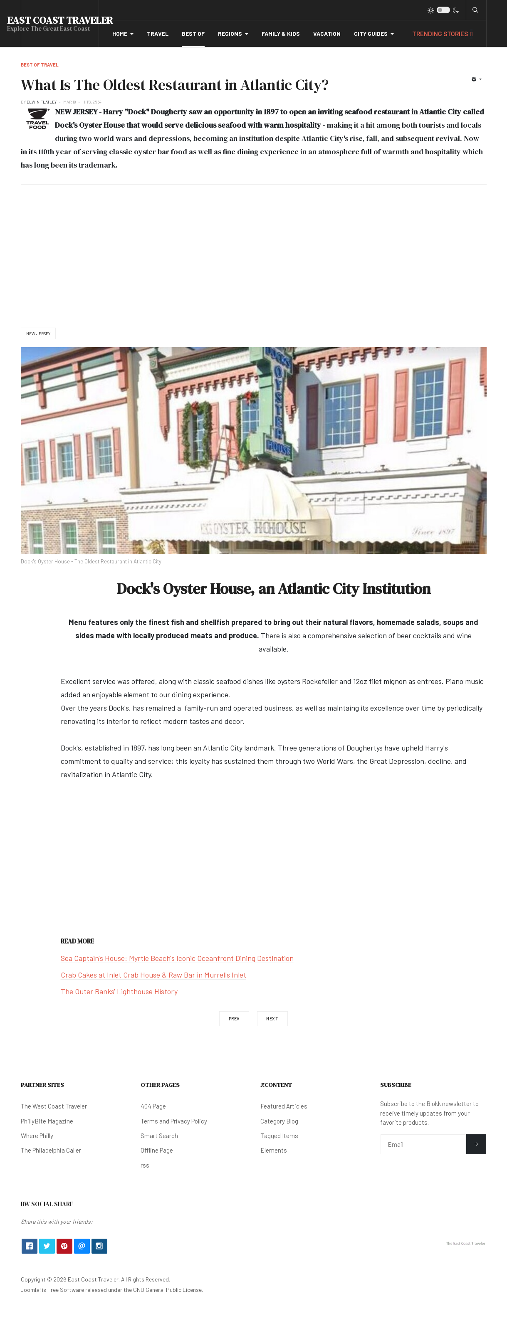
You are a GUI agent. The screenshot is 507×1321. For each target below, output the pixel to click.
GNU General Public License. (168, 1289)
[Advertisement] (254, 256)
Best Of (193, 33)
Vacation (327, 33)
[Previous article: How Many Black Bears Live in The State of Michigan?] (234, 1018)
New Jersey (38, 333)
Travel (157, 33)
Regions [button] (233, 33)
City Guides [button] (374, 33)
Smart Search (159, 1135)
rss (145, 1165)
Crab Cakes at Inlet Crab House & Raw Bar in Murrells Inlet (153, 974)
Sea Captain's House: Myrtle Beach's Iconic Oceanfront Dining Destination (177, 958)
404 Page (153, 1106)
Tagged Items (279, 1135)
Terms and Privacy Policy (174, 1121)
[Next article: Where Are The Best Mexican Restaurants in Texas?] (272, 1018)
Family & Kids (281, 33)
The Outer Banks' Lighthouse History (119, 991)
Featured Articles (283, 1106)
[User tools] (476, 79)
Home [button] (123, 33)
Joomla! (31, 1289)
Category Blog (279, 1121)
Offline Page (157, 1150)
